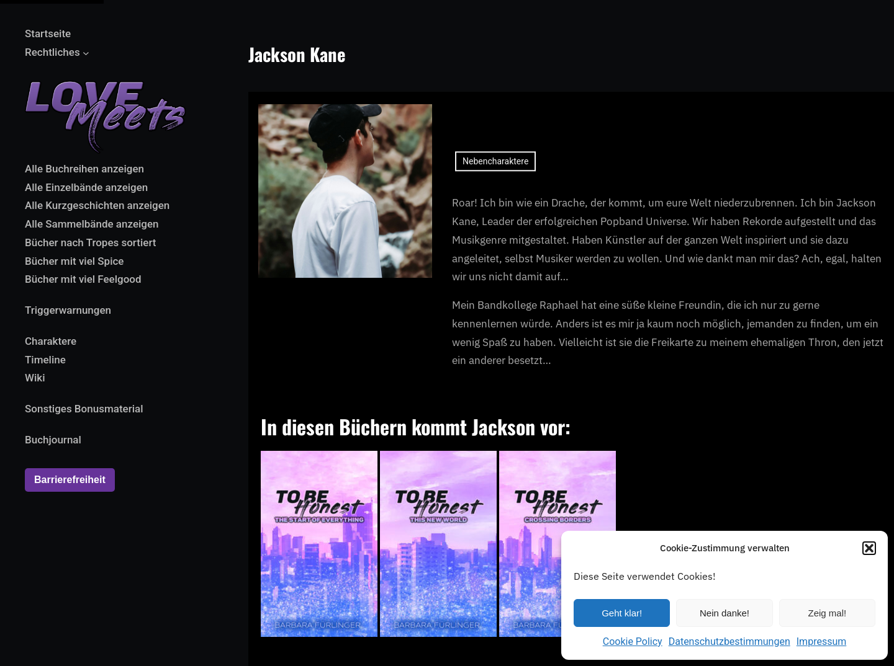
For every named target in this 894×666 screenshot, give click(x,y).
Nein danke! (724, 613)
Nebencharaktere (495, 171)
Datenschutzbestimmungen (729, 641)
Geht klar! (622, 613)
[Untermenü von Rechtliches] (86, 52)
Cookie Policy (632, 641)
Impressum (822, 641)
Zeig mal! (827, 613)
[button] (869, 548)
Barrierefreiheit (70, 479)
